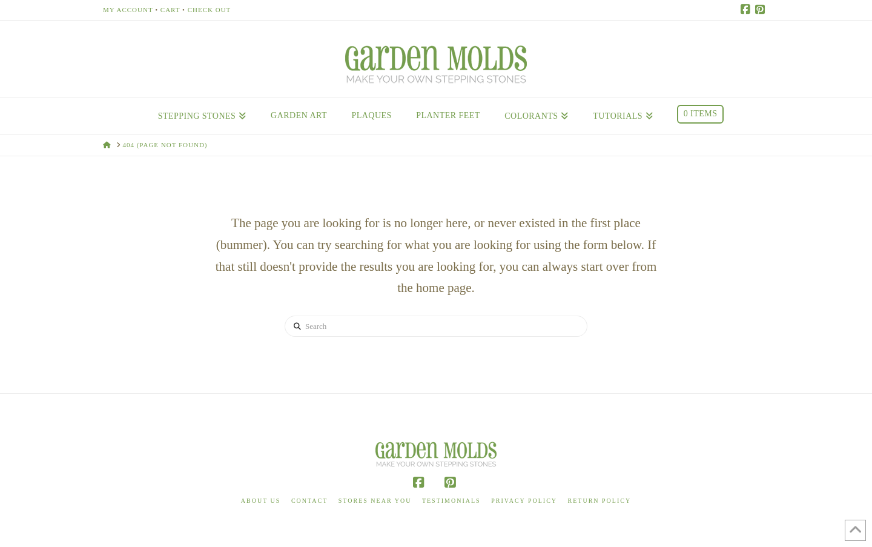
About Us (261, 500)
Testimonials (451, 500)
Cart (170, 9)
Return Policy (600, 500)
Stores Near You (375, 500)
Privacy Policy (524, 500)
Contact (309, 500)
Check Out (209, 9)
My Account (128, 9)
